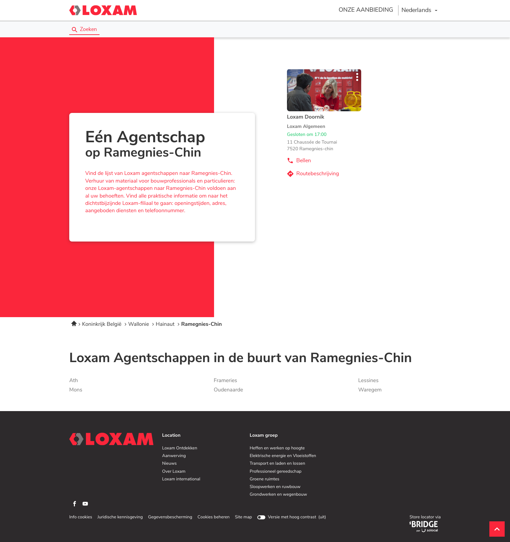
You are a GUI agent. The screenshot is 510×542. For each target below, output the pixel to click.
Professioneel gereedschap (276, 471)
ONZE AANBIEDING (366, 10)
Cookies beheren (213, 517)
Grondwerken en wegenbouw (278, 494)
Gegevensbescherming (170, 517)
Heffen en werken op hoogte (277, 448)
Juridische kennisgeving (120, 517)
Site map (243, 517)
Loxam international (181, 479)
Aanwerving (174, 456)
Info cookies (80, 517)
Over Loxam (173, 471)
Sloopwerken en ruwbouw (275, 487)
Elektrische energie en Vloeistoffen (283, 456)
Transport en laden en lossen (277, 463)
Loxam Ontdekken (179, 448)
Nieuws (169, 463)
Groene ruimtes (264, 479)
